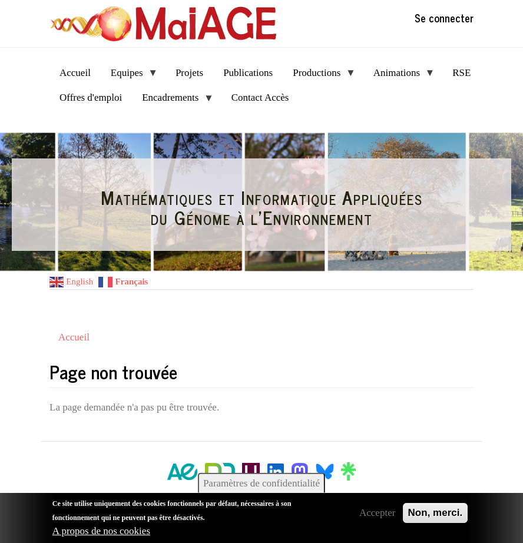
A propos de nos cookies (101, 531)
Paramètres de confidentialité (261, 483)
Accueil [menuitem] (75, 72)
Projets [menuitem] (189, 72)
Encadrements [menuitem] (173, 101)
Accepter (377, 512)
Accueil (74, 337)
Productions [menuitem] (319, 76)
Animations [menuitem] (399, 76)
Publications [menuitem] (248, 72)
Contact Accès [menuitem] (260, 97)
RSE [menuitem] (461, 72)
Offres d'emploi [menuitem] (90, 97)
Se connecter (444, 18)
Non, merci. (435, 512)
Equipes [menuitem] (129, 76)
